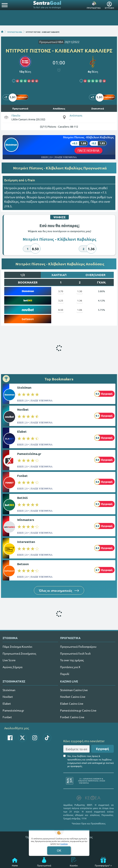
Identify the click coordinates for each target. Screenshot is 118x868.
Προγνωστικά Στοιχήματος (19, 653)
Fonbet (22, 476)
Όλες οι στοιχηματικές (59, 590)
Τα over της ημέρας (72, 660)
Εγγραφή (102, 749)
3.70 (60, 291)
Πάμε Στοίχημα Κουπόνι (17, 646)
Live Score (9, 660)
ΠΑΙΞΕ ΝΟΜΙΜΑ (88, 150)
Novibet (23, 409)
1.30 (79, 291)
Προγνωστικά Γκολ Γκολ (75, 653)
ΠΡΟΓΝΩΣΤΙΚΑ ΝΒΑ (14, 31)
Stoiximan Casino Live (74, 690)
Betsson (23, 564)
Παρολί (64, 674)
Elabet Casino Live (71, 703)
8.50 (60, 309)
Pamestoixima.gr (29, 454)
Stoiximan (24, 387)
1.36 (79, 300)
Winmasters (25, 520)
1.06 (79, 309)
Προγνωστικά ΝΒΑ (51, 42)
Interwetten (26, 542)
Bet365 (22, 498)
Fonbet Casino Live (72, 717)
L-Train (30, 180)
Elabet (22, 431)
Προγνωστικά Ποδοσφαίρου (78, 646)
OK (59, 850)
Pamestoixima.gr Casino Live (78, 710)
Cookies (64, 843)
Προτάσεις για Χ (70, 667)
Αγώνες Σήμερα (12, 667)
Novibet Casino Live (72, 696)
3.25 (60, 300)
